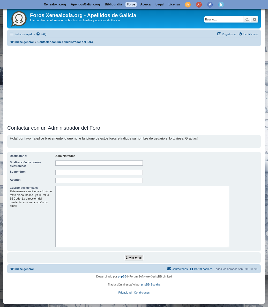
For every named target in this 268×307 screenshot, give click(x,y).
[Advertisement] (137, 84)
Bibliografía (113, 4)
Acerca (145, 4)
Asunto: (15, 179)
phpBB (122, 276)
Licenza (174, 4)
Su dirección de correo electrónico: (25, 164)
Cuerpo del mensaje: (24, 187)
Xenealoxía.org (55, 4)
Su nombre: (18, 171)
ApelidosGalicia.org (85, 4)
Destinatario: (18, 155)
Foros (131, 4)
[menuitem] (41, 34)
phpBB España (150, 284)
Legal (159, 4)
